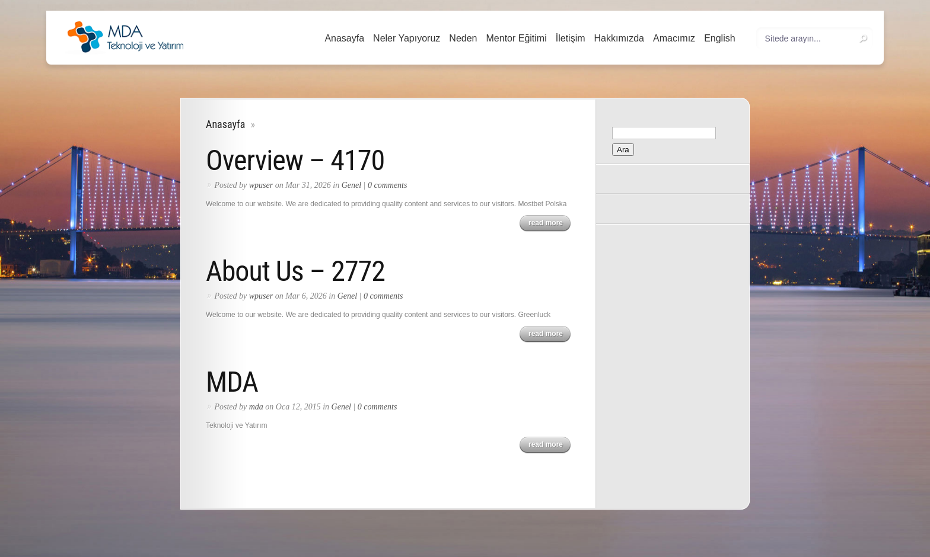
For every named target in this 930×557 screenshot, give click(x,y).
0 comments (387, 185)
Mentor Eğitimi (516, 38)
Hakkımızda (619, 38)
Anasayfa (344, 38)
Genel (351, 185)
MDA (232, 382)
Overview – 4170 (295, 160)
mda (256, 406)
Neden (463, 38)
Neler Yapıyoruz (406, 38)
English (719, 38)
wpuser (261, 185)
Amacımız (674, 38)
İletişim (570, 38)
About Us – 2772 (295, 271)
